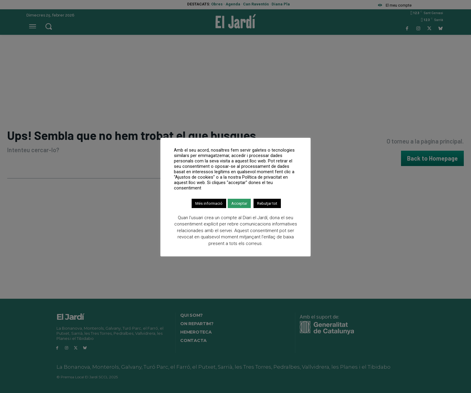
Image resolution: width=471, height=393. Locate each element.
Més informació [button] (209, 203)
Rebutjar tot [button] (267, 203)
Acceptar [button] (239, 203)
